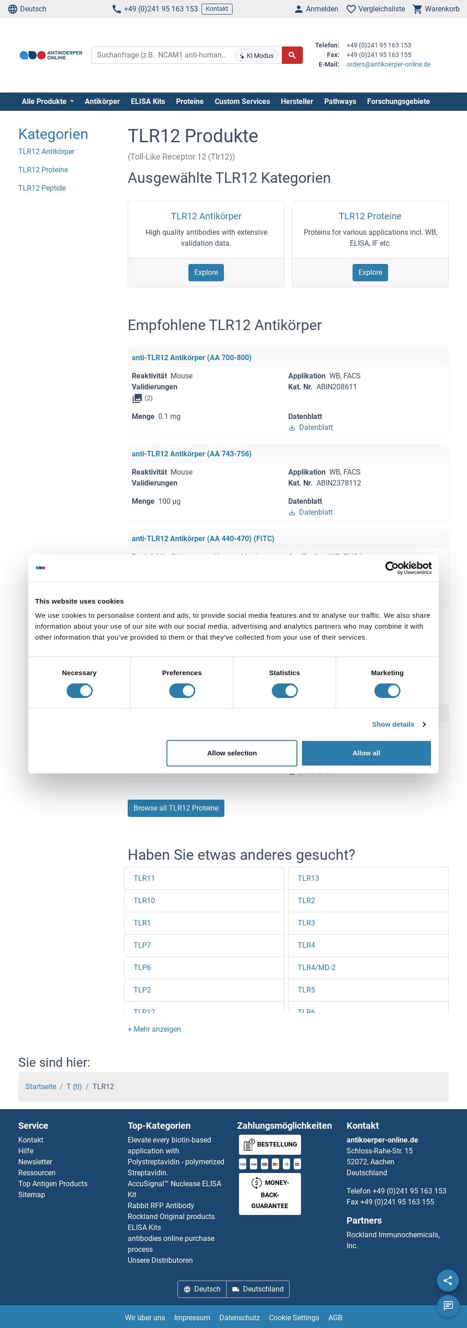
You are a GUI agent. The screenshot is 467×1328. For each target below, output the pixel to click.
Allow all (366, 753)
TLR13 (308, 878)
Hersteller (297, 101)
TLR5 (306, 990)
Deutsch (27, 9)
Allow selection (232, 753)
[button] (154, 1029)
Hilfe (25, 1151)
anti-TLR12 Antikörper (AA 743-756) (192, 454)
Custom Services (242, 101)
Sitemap (31, 1194)
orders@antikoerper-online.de (389, 64)
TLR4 (306, 945)
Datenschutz (239, 1317)
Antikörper (102, 101)
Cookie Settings (294, 1317)
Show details (393, 724)
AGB (335, 1317)
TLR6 (306, 1012)
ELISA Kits (148, 101)
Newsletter (35, 1161)
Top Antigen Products (53, 1183)
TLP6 (142, 967)
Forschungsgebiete (398, 101)
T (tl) (74, 1086)
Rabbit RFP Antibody (161, 1205)
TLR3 (306, 923)
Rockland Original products (171, 1216)
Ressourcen (37, 1172)
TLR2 (306, 900)
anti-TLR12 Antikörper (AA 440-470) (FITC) (203, 538)
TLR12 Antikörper (206, 216)
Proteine (190, 101)
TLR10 (144, 900)
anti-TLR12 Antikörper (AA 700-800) (192, 357)
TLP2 (142, 990)
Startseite (41, 1086)
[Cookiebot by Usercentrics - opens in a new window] (392, 568)
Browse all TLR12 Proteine (176, 808)
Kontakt (217, 8)
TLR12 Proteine (370, 216)
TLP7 (142, 945)
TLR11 (144, 878)
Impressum (192, 1317)
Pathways (340, 101)
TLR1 (142, 923)
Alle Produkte (45, 101)
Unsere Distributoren (160, 1260)
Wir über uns (145, 1317)
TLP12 (144, 1012)
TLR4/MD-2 (317, 967)
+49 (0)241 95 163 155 (397, 1202)
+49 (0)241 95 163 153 (154, 9)
